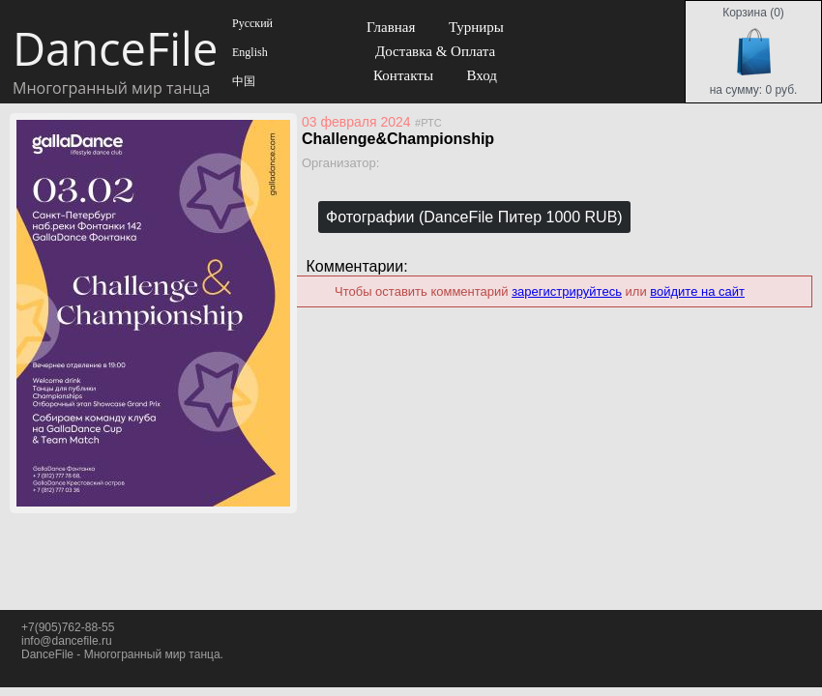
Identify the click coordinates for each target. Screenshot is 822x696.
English (248, 52)
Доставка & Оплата (435, 51)
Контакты (403, 75)
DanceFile (114, 48)
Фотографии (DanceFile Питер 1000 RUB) (474, 217)
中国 (242, 81)
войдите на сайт (697, 291)
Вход (481, 75)
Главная (391, 27)
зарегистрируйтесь (567, 291)
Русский (251, 23)
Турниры (476, 27)
